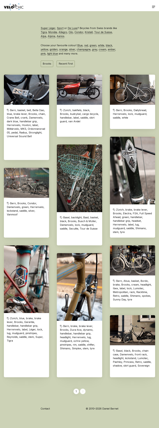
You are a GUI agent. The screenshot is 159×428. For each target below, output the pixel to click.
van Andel (74, 121)
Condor (79, 32)
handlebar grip (28, 121)
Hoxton (26, 125)
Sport (60, 28)
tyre (122, 232)
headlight (65, 337)
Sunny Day (119, 299)
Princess (129, 361)
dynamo (88, 329)
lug (137, 224)
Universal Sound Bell (19, 136)
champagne (84, 49)
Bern (13, 110)
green (93, 45)
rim (75, 344)
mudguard (140, 113)
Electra (127, 213)
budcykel (75, 113)
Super (39, 336)
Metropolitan (120, 292)
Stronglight (35, 132)
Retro (116, 295)
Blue (80, 45)
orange (63, 49)
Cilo (71, 32)
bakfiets (77, 110)
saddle (84, 117)
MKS (23, 128)
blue (9, 113)
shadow (117, 365)
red (86, 45)
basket (21, 110)
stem (115, 232)
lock (130, 113)
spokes (146, 295)
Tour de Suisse (103, 32)
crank (24, 117)
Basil (86, 217)
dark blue (12, 121)
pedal (14, 132)
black (109, 45)
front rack (141, 354)
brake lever (20, 113)
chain (42, 113)
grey (94, 49)
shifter (90, 344)
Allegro (63, 32)
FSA (135, 213)
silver (72, 49)
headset (136, 220)
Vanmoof (12, 214)
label (35, 125)
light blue (52, 53)
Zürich (67, 110)
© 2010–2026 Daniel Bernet (102, 408)
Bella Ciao (38, 110)
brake (128, 209)
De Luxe (72, 28)
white (101, 45)
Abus (126, 280)
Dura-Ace (76, 329)
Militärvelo (13, 128)
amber (111, 49)
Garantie (29, 322)
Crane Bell (13, 117)
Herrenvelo (13, 125)
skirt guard (129, 365)
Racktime (141, 292)
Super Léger (48, 28)
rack (132, 292)
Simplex (76, 348)
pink (43, 53)
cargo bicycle (90, 113)
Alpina (51, 36)
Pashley (117, 361)
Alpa (43, 36)
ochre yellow (81, 340)
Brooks (47, 63)
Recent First (66, 63)
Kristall (89, 32)
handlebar (66, 117)
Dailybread (140, 110)
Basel (66, 217)
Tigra (44, 32)
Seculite (73, 228)
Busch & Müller (87, 221)
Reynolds (12, 336)
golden (54, 49)
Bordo (144, 280)
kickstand (12, 210)
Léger (32, 329)
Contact (45, 408)
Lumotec (138, 288)
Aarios (60, 36)
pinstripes (31, 333)
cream (102, 49)
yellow (44, 49)
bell (29, 110)
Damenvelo (35, 117)
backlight (76, 217)
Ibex (115, 288)
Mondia (52, 32)
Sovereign (144, 365)
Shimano (140, 228)
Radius (23, 132)
